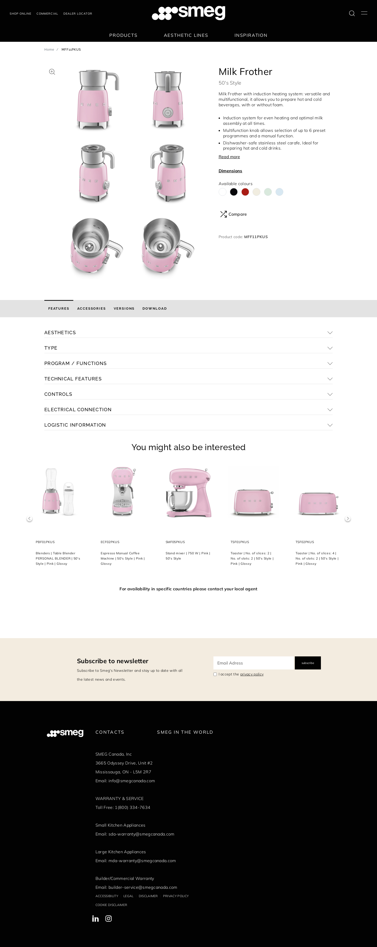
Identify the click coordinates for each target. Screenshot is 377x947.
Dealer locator (77, 13)
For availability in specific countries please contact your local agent (188, 588)
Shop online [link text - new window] (20, 13)
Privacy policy (176, 896)
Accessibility (106, 896)
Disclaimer (148, 896)
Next (347, 518)
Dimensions (230, 170)
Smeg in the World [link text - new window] (185, 732)
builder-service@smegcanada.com (143, 887)
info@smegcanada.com (132, 780)
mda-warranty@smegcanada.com (142, 860)
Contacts (110, 732)
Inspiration (251, 35)
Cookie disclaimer (111, 905)
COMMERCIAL (47, 13)
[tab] (58, 308)
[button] (52, 71)
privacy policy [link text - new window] (252, 674)
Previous (29, 518)
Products (123, 35)
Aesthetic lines (186, 35)
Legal (128, 896)
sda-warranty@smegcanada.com (142, 834)
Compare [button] (233, 214)
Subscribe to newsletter (112, 661)
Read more (229, 156)
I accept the (241, 674)
